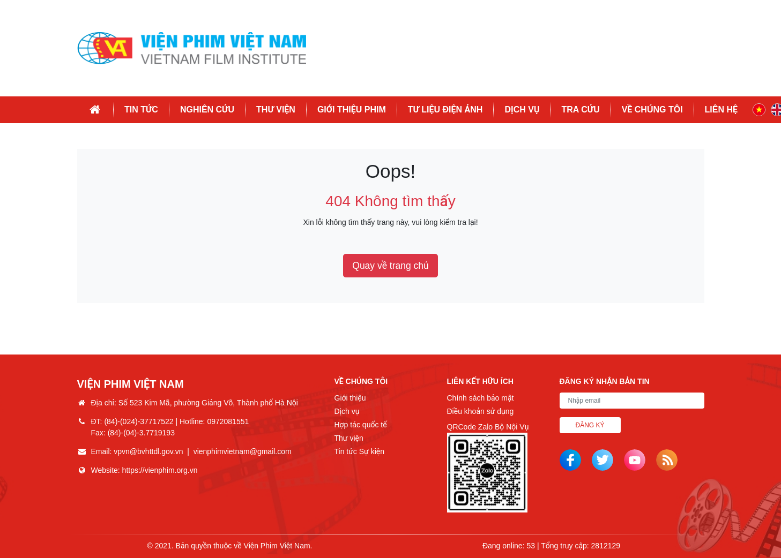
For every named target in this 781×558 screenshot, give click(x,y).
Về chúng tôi (652, 109)
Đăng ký (590, 425)
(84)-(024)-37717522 (138, 421)
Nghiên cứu (207, 109)
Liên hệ (721, 109)
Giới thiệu (350, 398)
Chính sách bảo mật (480, 398)
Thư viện (275, 109)
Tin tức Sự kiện (359, 451)
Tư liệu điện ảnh (445, 109)
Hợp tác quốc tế (360, 424)
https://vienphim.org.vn (160, 470)
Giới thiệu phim (351, 109)
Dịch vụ (521, 109)
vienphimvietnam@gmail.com (243, 451)
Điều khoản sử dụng (480, 411)
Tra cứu (580, 109)
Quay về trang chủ (390, 265)
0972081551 (228, 421)
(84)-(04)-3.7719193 (141, 432)
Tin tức (141, 109)
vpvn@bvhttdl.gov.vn (148, 451)
